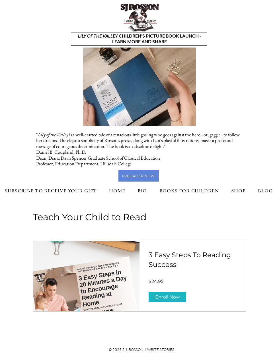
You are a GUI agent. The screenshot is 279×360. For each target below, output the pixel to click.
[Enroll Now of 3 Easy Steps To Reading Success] (167, 297)
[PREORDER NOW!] (138, 176)
